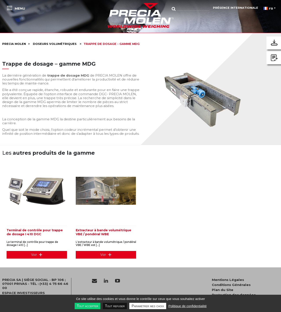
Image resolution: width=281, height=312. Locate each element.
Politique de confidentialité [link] (187, 306)
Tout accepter (87, 306)
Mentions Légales (228, 280)
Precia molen (14, 44)
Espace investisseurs (23, 293)
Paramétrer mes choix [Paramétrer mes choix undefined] (147, 306)
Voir (34, 255)
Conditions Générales (231, 285)
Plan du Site (222, 290)
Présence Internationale (235, 7)
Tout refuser (115, 306)
